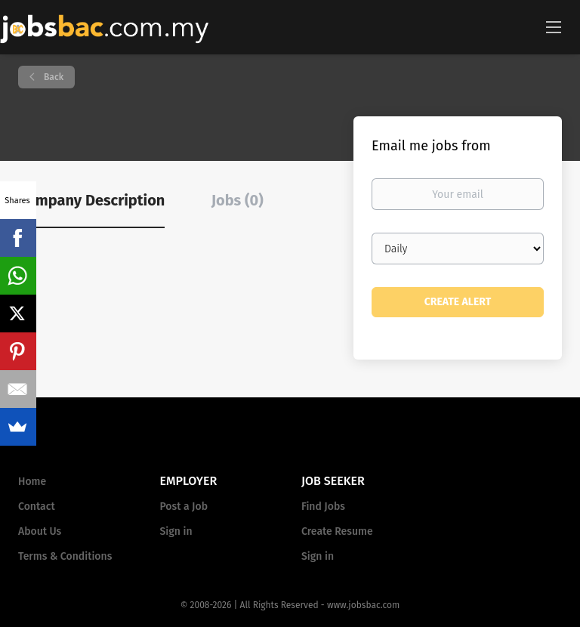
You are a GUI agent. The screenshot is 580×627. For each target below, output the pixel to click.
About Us (39, 531)
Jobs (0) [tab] (237, 200)
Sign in (176, 531)
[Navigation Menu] (553, 26)
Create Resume (337, 531)
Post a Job (184, 506)
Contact (36, 506)
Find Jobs (323, 506)
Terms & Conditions (65, 556)
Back (52, 77)
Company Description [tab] (91, 200)
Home (32, 481)
